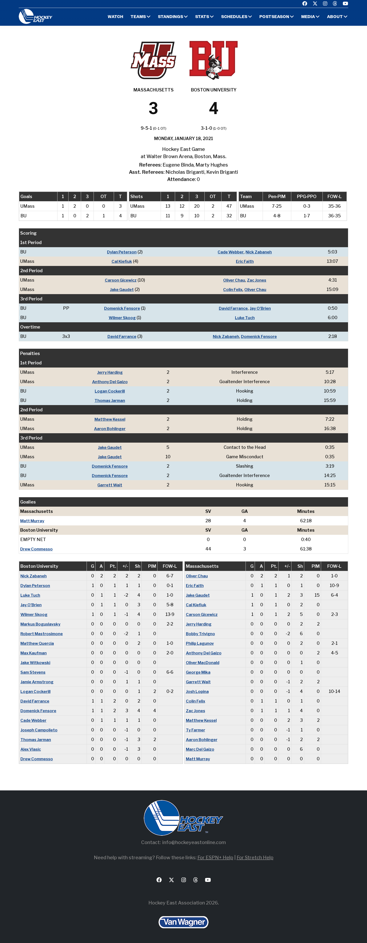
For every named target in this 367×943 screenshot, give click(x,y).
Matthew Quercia (38, 643)
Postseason (272, 17)
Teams (132, 17)
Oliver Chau (233, 280)
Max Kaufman (34, 652)
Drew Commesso (37, 548)
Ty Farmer (196, 729)
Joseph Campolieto (39, 729)
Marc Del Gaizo (201, 749)
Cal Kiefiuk (120, 261)
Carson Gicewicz (119, 280)
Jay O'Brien (261, 308)
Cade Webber (230, 251)
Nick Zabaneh (260, 251)
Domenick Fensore (120, 308)
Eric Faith (244, 261)
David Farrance (232, 308)
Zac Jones (257, 280)
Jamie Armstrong (38, 681)
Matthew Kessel (111, 419)
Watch (109, 17)
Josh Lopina (198, 691)
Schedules (231, 17)
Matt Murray (33, 520)
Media (307, 17)
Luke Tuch (244, 317)
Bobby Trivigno (201, 633)
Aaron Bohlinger (111, 428)
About (335, 17)
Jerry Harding (111, 372)
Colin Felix (232, 289)
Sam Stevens (34, 672)
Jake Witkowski (36, 662)
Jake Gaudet (120, 289)
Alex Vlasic (31, 749)
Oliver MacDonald (204, 662)
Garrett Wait (111, 484)
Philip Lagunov (200, 643)
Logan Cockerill (111, 391)
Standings (166, 17)
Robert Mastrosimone (43, 633)
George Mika (199, 672)
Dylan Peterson (120, 251)
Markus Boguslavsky (41, 624)
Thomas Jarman (111, 400)
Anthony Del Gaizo (111, 381)
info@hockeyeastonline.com (194, 842)
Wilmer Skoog (120, 317)
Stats (198, 17)
